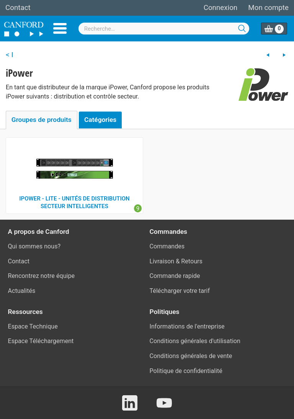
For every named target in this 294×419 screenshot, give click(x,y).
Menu (60, 28)
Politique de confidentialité (186, 371)
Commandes (167, 246)
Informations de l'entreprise (187, 326)
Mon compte (268, 7)
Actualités (22, 290)
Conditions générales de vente (191, 356)
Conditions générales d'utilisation (195, 341)
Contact (18, 7)
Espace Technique (33, 326)
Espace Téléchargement (41, 341)
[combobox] (164, 29)
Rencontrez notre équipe (41, 275)
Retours (192, 261)
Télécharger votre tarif (180, 290)
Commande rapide (175, 275)
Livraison (162, 261)
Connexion (220, 7)
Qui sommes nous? (34, 246)
